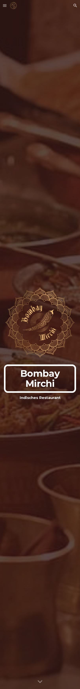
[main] (40, 378)
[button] (4, 5)
